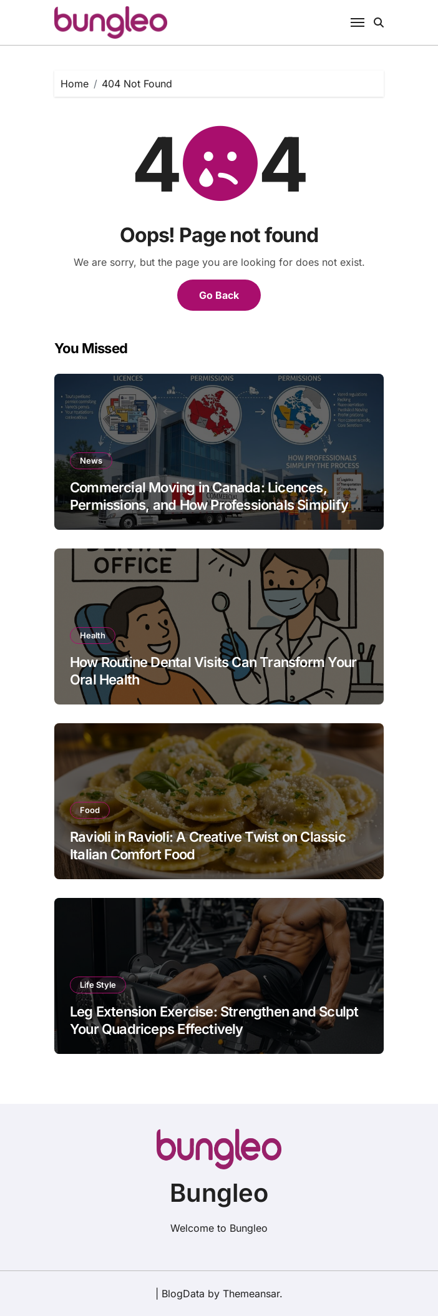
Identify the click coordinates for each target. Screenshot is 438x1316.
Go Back (219, 295)
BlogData (183, 1293)
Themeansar (251, 1293)
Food (90, 810)
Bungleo (219, 1192)
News (91, 460)
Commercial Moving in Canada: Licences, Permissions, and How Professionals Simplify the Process (209, 505)
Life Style (98, 985)
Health (92, 635)
